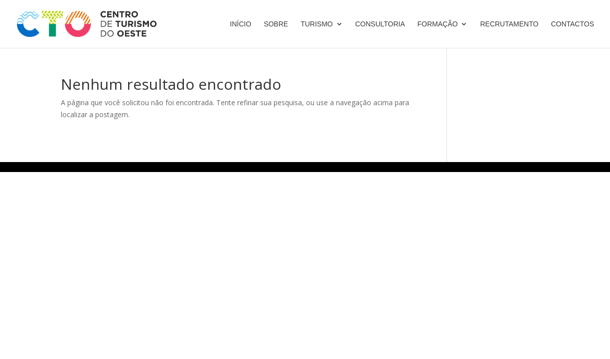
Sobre (276, 24)
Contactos (572, 24)
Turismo (317, 24)
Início (240, 24)
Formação (438, 24)
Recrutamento (509, 24)
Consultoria (380, 24)
